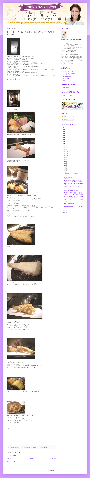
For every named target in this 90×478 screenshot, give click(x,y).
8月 (65, 159)
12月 (65, 151)
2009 (64, 150)
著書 (64, 80)
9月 (65, 157)
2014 (64, 139)
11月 (65, 153)
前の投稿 (54, 458)
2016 (64, 135)
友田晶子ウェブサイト (68, 71)
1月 (65, 210)
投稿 (64, 116)
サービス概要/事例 (67, 76)
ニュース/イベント (67, 74)
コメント (65, 119)
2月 (65, 172)
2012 (64, 143)
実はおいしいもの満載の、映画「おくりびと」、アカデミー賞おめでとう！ (73, 181)
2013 (64, 141)
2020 (64, 127)
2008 (64, 212)
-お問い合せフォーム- (68, 87)
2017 (64, 133)
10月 (65, 155)
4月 (65, 168)
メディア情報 (66, 78)
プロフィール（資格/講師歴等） (70, 73)
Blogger (53, 470)
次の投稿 (9, 458)
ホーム (31, 458)
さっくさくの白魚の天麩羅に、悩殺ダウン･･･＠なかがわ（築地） (73, 197)
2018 (64, 131)
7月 (65, 162)
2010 (64, 148)
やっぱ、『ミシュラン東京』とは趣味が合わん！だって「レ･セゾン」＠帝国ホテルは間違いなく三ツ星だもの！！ (73, 193)
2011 (64, 146)
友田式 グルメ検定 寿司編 (71, 190)
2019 (64, 129)
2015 (64, 137)
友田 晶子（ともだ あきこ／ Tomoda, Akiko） (72, 40)
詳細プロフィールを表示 (67, 64)
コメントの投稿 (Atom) (15, 461)
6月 (65, 164)
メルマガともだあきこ (68, 95)
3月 (65, 170)
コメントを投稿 (12, 455)
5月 (65, 165)
